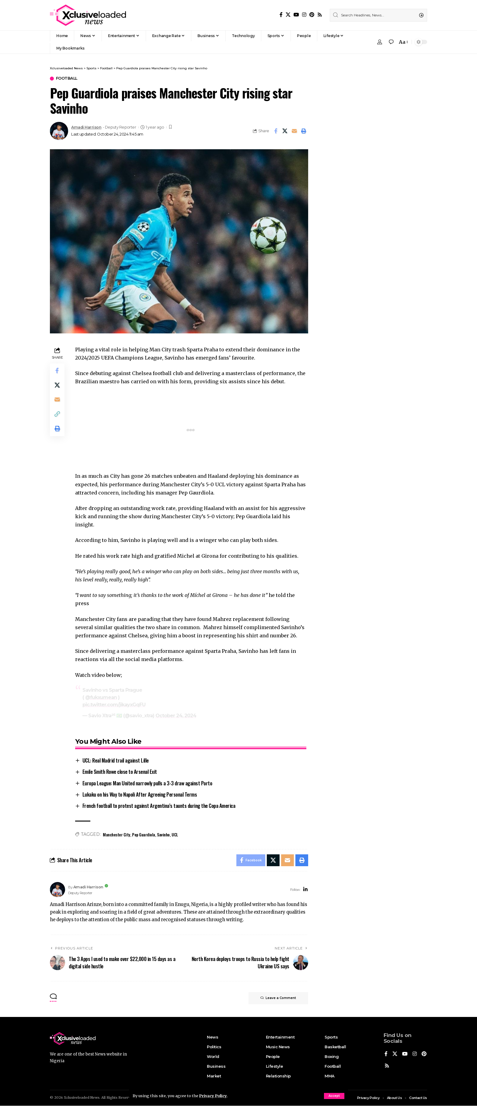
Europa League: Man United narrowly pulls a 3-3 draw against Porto (147, 783)
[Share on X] (285, 131)
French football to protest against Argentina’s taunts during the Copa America (158, 806)
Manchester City (116, 834)
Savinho (163, 834)
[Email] (294, 131)
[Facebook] (281, 15)
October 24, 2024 (175, 715)
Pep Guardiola (143, 834)
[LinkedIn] (305, 889)
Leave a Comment (278, 998)
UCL (175, 834)
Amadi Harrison (86, 127)
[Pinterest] (312, 15)
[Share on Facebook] (275, 131)
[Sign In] (379, 42)
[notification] (391, 42)
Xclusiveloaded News (81, 1098)
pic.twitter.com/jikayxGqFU (113, 705)
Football (67, 79)
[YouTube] (296, 15)
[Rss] (320, 15)
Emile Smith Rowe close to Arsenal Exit (119, 771)
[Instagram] (304, 15)
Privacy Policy (213, 1095)
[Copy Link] (57, 414)
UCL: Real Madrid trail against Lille (115, 760)
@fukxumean (101, 697)
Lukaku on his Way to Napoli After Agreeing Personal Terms (139, 794)
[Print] (304, 131)
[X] (288, 15)
